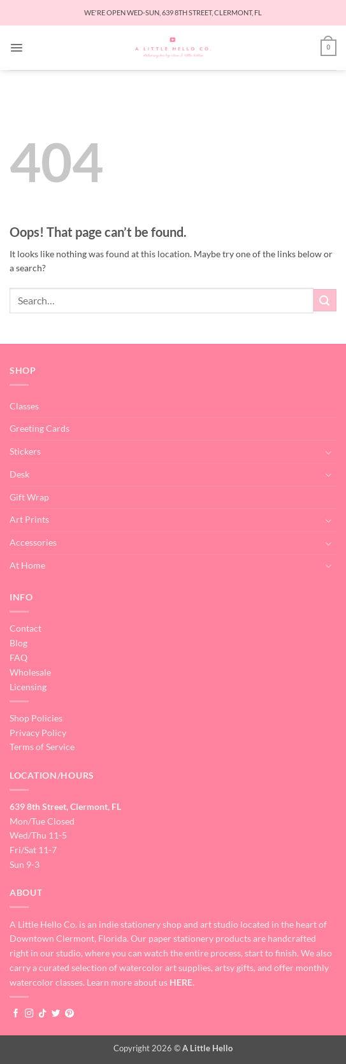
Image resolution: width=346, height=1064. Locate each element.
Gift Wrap (29, 497)
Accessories (33, 542)
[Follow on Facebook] (15, 1014)
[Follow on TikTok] (42, 1014)
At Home (27, 565)
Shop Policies (36, 718)
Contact (25, 628)
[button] (17, 47)
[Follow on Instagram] (29, 1014)
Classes (24, 406)
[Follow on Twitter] (56, 1014)
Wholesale (30, 672)
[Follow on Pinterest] (69, 1014)
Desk (19, 474)
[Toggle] (328, 452)
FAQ (18, 657)
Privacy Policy (38, 732)
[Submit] (325, 300)
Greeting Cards (39, 428)
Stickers (25, 451)
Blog (18, 642)
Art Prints (29, 519)
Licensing (28, 686)
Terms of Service (42, 746)
